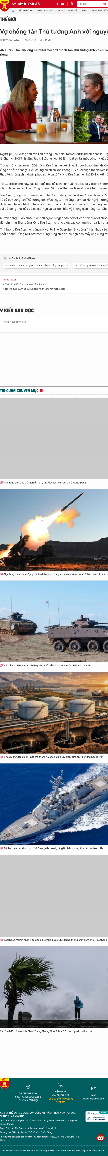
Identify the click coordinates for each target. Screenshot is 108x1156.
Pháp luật (73, 10)
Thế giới (61, 10)
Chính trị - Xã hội (45, 10)
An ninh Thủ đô (25, 4)
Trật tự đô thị (25, 10)
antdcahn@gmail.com (93, 1099)
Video (84, 10)
